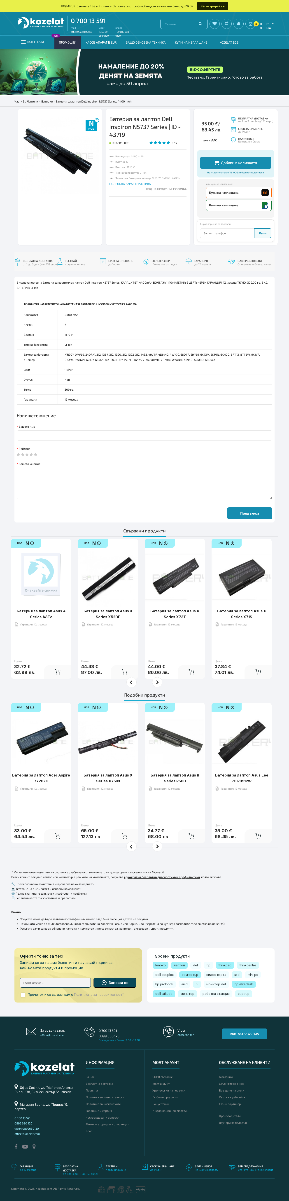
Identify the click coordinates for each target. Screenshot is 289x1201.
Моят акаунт (161, 1083)
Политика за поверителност (105, 1097)
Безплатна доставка (99, 1083)
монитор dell (216, 984)
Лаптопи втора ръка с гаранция (107, 1124)
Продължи (249, 513)
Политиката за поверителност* (99, 994)
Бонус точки (160, 1104)
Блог (89, 1131)
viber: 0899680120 (26, 1128)
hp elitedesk (244, 984)
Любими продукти (165, 1097)
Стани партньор (230, 1104)
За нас (90, 1077)
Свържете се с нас (231, 1083)
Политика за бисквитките (103, 1104)
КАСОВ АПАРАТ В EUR (101, 42)
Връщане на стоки (231, 1090)
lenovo (160, 965)
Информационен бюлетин (170, 1110)
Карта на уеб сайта (232, 1097)
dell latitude (163, 994)
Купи (262, 233)
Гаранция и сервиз (99, 1110)
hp (208, 965)
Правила (92, 1090)
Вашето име (27, 426)
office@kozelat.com (82, 31)
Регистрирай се (212, 6)
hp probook (164, 984)
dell (195, 965)
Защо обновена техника (146, 42)
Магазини (226, 1077)
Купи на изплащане (191, 42)
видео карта (216, 975)
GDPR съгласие (162, 1077)
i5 (197, 984)
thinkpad (225, 965)
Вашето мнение (29, 464)
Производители (230, 1116)
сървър (243, 994)
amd (184, 984)
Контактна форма (244, 1033)
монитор (187, 994)
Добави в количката (235, 162)
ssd (237, 975)
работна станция (216, 994)
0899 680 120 (109, 1036)
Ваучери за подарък (233, 1122)
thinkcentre (248, 965)
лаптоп (179, 965)
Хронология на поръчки (168, 1090)
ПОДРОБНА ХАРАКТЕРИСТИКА (130, 184)
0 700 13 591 (88, 20)
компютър (190, 975)
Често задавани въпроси (102, 1117)
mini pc (253, 975)
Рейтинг (24, 448)
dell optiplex (164, 975)
